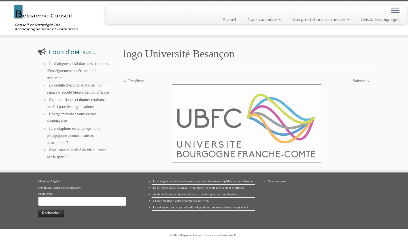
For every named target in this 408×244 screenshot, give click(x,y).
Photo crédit (45, 193)
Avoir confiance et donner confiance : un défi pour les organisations (195, 194)
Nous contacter (277, 181)
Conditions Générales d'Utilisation (59, 187)
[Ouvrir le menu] (395, 11)
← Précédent (133, 81)
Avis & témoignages (380, 19)
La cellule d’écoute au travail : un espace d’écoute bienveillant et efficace (199, 187)
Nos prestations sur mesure (321, 19)
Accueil (229, 19)
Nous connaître (264, 19)
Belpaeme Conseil (191, 235)
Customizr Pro (229, 235)
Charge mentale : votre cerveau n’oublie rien (181, 200)
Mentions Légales (49, 181)
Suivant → (361, 81)
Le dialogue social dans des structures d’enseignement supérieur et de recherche (78, 71)
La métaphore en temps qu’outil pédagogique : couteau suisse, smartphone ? (73, 135)
